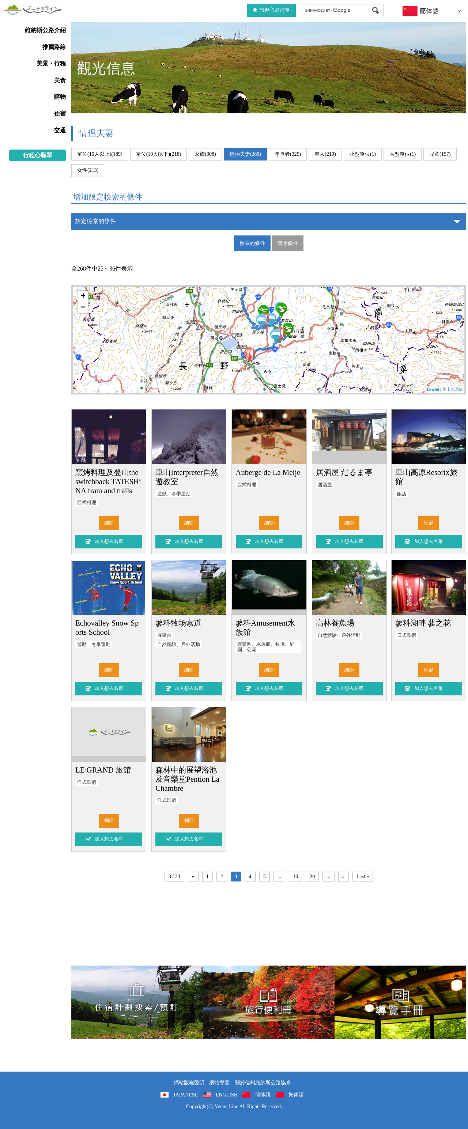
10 (295, 876)
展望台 (164, 635)
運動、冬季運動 (173, 493)
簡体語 (263, 1095)
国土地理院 (452, 389)
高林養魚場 (335, 623)
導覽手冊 (400, 1002)
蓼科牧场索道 (178, 623)
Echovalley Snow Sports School (107, 627)
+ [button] (83, 296)
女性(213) (87, 170)
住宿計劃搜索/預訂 (137, 1002)
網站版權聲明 (189, 1082)
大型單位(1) (402, 154)
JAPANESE (185, 1095)
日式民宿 (406, 635)
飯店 (402, 493)
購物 (60, 97)
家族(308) (205, 154)
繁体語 (296, 1095)
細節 (109, 522)
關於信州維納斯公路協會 (263, 1082)
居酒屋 (325, 484)
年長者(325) (288, 154)
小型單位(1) (363, 154)
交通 (60, 130)
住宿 (60, 113)
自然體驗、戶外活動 (178, 644)
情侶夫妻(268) (245, 154)
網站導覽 (219, 1082)
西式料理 (86, 502)
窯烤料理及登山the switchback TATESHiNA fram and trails (108, 481)
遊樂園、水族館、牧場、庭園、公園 (265, 647)
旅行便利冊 (269, 1002)
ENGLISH (227, 1095)
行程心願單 (37, 155)
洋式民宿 (86, 782)
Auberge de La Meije (267, 472)
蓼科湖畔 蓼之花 (423, 623)
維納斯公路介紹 (45, 30)
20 (312, 876)
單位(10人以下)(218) (158, 154)
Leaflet (433, 389)
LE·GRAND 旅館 (103, 770)
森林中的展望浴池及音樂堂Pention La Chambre (187, 779)
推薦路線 (54, 47)
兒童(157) (439, 154)
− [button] (83, 307)
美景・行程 (51, 63)
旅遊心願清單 (271, 10)
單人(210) (325, 154)
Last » (362, 876)
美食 (60, 80)
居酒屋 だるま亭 (344, 472)
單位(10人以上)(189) (99, 154)
